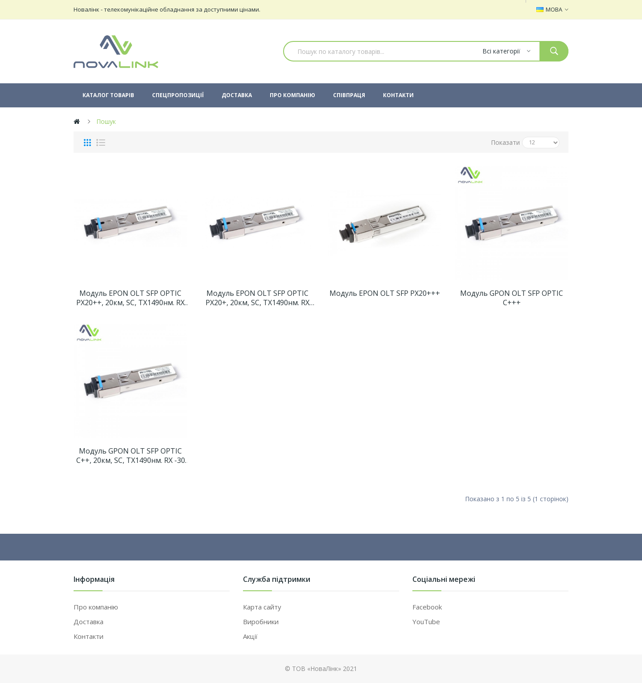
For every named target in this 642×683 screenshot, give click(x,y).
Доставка (88, 621)
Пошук (106, 121)
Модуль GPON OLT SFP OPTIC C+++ (511, 298)
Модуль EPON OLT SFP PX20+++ (384, 293)
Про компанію (96, 606)
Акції (250, 636)
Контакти (88, 636)
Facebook (427, 606)
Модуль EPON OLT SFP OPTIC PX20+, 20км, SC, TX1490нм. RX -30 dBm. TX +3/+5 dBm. (257, 298)
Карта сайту (262, 606)
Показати (505, 142)
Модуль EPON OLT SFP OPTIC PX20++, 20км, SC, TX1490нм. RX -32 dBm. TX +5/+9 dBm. (130, 298)
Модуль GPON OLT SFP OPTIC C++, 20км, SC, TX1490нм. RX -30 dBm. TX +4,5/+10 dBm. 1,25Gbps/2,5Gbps (130, 455)
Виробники (261, 621)
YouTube (426, 621)
